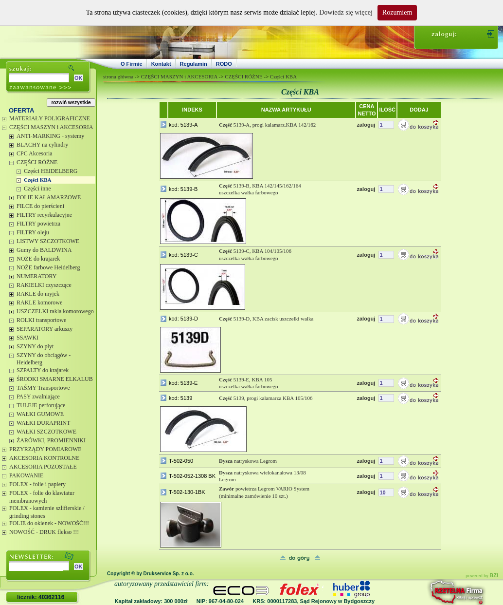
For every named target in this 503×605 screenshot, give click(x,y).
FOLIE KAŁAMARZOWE (49, 197)
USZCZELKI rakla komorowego (55, 311)
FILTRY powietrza (38, 223)
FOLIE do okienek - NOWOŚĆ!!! (49, 523)
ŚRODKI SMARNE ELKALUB (55, 379)
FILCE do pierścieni (40, 206)
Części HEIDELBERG (50, 171)
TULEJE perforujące (41, 405)
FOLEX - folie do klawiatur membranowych (41, 497)
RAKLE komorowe (39, 302)
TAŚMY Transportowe (43, 387)
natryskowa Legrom (248, 461)
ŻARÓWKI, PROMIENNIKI (51, 440)
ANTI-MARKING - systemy (50, 135)
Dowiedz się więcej (346, 12)
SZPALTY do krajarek (43, 370)
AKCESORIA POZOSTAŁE (43, 466)
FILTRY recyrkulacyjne (44, 214)
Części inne (37, 188)
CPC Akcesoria (35, 153)
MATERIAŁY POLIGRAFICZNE (49, 118)
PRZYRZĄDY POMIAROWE (45, 449)
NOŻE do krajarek (38, 258)
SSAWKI (27, 337)
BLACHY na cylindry (42, 144)
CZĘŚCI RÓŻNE (37, 162)
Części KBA (38, 180)
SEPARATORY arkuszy (44, 328)
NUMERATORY (36, 276)
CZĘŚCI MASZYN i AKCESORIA (51, 127)
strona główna (118, 76)
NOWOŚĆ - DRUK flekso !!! (44, 532)
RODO (224, 64)
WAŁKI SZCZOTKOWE (46, 431)
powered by (482, 575)
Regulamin (193, 64)
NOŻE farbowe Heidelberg (48, 267)
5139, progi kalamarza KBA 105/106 (265, 398)
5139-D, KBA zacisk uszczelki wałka (266, 318)
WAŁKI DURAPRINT (43, 422)
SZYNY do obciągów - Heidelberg (44, 359)
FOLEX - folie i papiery (37, 484)
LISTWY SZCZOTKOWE (48, 241)
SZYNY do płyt (35, 346)
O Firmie (132, 64)
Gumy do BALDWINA (44, 249)
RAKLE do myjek (38, 293)
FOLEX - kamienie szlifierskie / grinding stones (47, 512)
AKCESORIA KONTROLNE (44, 457)
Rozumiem (397, 12)
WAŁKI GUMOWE (40, 414)
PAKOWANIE (26, 475)
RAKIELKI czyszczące (44, 285)
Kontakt (161, 64)
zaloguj (366, 125)
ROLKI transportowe (41, 320)
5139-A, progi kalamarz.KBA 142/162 (267, 125)
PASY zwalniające (38, 396)
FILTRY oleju (33, 232)
